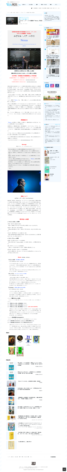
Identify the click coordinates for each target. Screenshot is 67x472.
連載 (50, 4)
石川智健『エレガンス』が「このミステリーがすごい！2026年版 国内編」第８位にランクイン (52, 136)
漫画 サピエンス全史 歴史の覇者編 (16, 306)
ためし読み (31, 4)
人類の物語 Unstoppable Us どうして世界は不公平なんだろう (21, 322)
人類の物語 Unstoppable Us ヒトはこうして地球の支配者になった (22, 320)
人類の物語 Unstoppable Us (32, 210)
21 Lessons (27, 89)
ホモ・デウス (20, 89)
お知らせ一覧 (57, 124)
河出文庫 (40, 8)
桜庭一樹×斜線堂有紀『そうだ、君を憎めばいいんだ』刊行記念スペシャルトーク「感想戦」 (52, 106)
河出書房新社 (36, 8)
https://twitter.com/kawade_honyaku (32, 81)
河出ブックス (55, 8)
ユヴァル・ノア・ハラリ (49, 15)
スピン (56, 4)
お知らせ (23, 4)
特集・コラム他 (43, 4)
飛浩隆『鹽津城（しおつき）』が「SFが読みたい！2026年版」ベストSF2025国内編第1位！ (52, 132)
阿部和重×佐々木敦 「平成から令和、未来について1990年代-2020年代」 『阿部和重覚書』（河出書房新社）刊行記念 (52, 113)
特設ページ (17, 12)
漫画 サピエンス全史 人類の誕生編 (16, 303)
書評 (37, 4)
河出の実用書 (44, 8)
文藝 (51, 8)
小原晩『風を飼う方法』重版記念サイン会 (51, 119)
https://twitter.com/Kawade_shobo (30, 79)
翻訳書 (48, 8)
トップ (8, 12)
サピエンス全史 (12, 89)
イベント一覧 (57, 103)
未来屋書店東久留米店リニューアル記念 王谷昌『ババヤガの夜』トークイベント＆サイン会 (52, 116)
